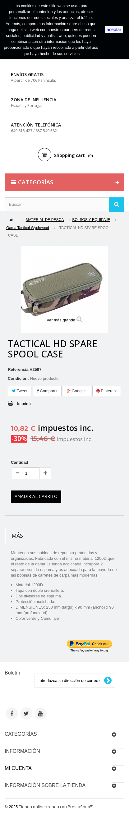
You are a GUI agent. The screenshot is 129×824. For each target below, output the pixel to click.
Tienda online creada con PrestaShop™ (56, 806)
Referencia (18, 369)
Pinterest (106, 391)
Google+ (77, 391)
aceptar (114, 29)
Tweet (19, 391)
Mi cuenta (18, 768)
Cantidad (19, 462)
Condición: (18, 378)
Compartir (47, 391)
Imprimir (24, 403)
